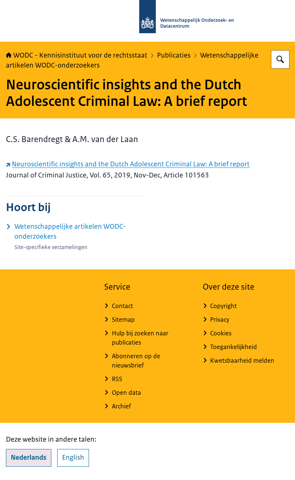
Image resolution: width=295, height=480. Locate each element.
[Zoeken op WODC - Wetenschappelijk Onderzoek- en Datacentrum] (280, 59)
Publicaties (174, 55)
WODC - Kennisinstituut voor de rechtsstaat (76, 55)
